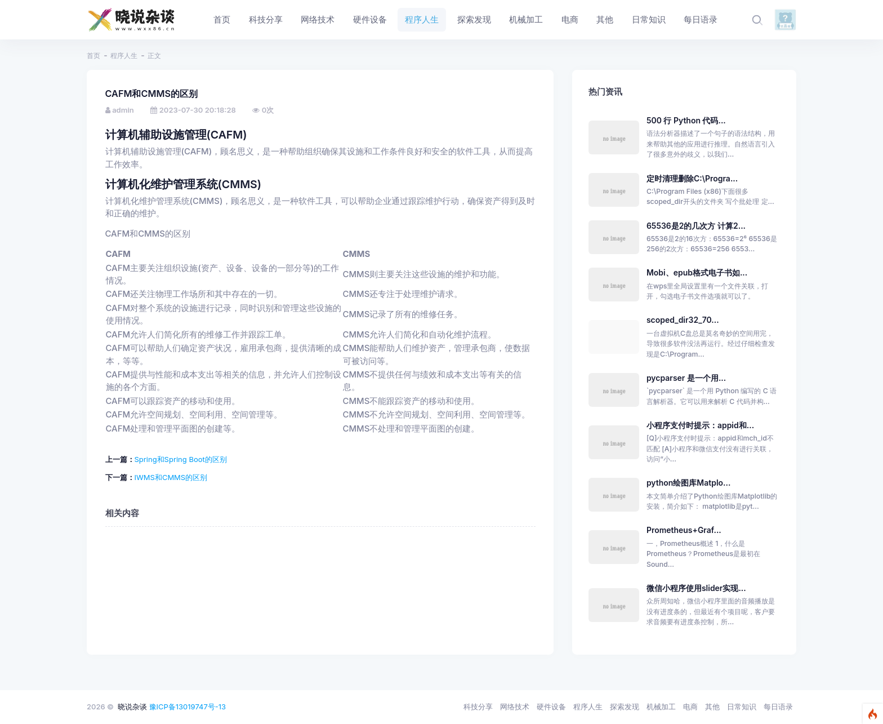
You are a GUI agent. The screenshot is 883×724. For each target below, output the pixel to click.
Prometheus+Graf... (683, 530)
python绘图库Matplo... (688, 482)
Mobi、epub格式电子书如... (696, 272)
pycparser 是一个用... (686, 378)
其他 (712, 706)
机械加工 (661, 706)
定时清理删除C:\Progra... (692, 178)
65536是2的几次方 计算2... (696, 225)
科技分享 (478, 706)
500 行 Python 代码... (686, 120)
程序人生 (123, 55)
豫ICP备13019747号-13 (187, 706)
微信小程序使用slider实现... (696, 588)
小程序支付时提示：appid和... (700, 425)
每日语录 (778, 706)
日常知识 (741, 706)
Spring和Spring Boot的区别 (181, 459)
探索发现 (624, 706)
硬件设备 (551, 706)
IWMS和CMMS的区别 (171, 477)
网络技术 (514, 706)
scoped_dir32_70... (682, 320)
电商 (690, 706)
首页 (93, 55)
